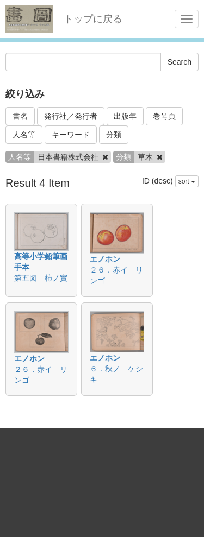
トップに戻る (93, 19)
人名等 (24, 134)
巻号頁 (164, 116)
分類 (113, 134)
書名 (20, 116)
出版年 (125, 116)
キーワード (71, 134)
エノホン (105, 259)
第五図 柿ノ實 (40, 278)
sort (186, 181)
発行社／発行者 (70, 116)
